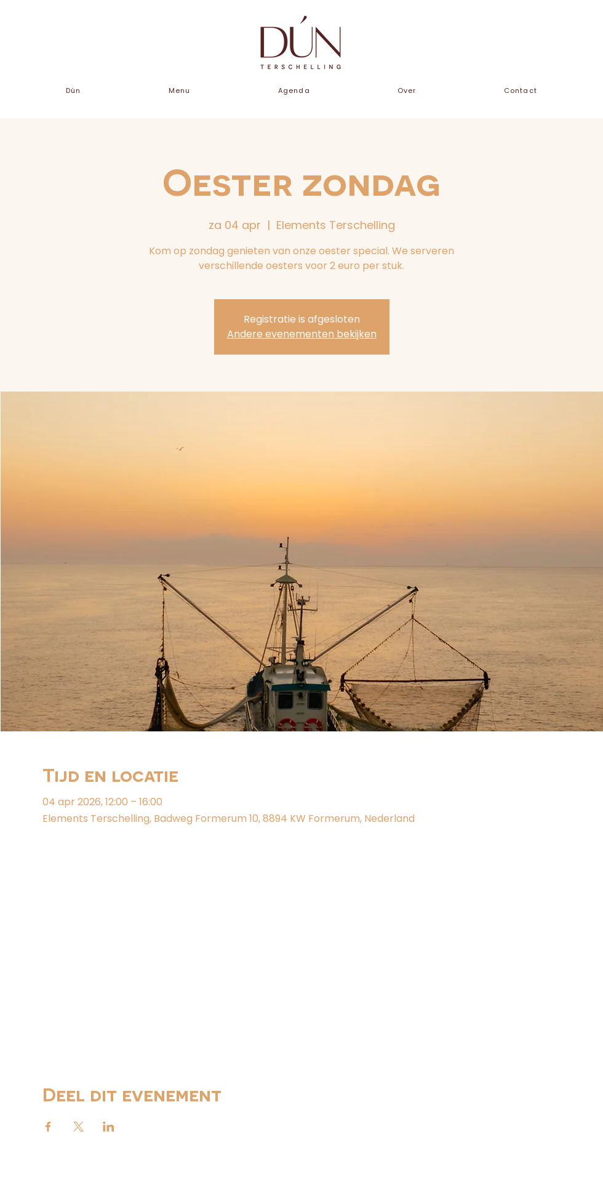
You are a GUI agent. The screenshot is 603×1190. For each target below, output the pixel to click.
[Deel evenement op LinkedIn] (108, 1127)
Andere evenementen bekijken (302, 334)
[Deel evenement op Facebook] (48, 1127)
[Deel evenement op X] (78, 1127)
